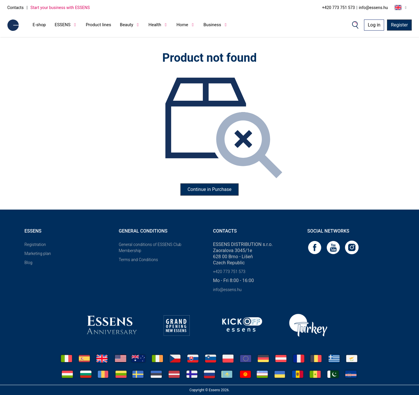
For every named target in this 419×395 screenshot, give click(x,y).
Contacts (15, 7)
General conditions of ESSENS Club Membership (150, 247)
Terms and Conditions (138, 259)
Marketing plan (37, 253)
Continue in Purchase (209, 189)
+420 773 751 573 (338, 7)
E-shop (39, 24)
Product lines (98, 24)
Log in (374, 25)
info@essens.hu (373, 7)
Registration (35, 244)
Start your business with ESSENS (60, 7)
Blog (28, 262)
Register (399, 25)
